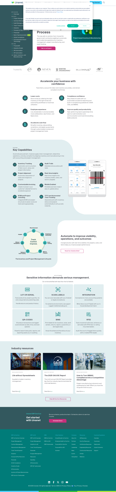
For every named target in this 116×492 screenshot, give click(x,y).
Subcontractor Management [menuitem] (18, 447)
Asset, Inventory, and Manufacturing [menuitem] (20, 56)
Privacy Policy (60, 12)
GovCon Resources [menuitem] (85, 441)
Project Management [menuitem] (20, 18)
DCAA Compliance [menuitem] (19, 37)
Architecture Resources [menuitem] (85, 444)
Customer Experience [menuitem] (99, 435)
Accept (72, 25)
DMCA (58, 486)
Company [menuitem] (74, 435)
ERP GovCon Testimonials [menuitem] (17, 475)
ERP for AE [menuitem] (33, 435)
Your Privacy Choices (80, 486)
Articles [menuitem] (82, 453)
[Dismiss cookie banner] (89, 6)
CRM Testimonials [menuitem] (48, 444)
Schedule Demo (58, 420)
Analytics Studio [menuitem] (18, 48)
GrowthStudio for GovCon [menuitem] (62, 438)
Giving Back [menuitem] (75, 456)
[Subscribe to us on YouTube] (67, 482)
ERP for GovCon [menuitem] (15, 435)
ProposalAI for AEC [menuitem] (60, 447)
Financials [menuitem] (16, 32)
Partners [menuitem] (74, 441)
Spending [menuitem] (32, 459)
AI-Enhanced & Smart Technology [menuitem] (20, 40)
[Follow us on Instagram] (62, 482)
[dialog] (58, 16)
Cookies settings (61, 25)
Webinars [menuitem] (82, 456)
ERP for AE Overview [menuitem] (35, 438)
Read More (15, 391)
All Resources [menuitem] (83, 438)
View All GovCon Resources (58, 399)
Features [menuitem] (13, 16)
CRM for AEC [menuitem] (47, 441)
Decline (84, 25)
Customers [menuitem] (97, 441)
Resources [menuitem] (33, 456)
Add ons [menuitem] (13, 43)
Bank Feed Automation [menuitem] (20, 35)
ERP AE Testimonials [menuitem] (35, 466)
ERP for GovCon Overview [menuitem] (17, 438)
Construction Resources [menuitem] (86, 450)
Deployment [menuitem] (97, 444)
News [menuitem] (73, 450)
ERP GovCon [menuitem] (14, 12)
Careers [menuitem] (74, 444)
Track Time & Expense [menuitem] (20, 25)
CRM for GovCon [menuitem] (48, 438)
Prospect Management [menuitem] (36, 453)
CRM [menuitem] (45, 435)
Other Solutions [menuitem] (59, 435)
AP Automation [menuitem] (18, 53)
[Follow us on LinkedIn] (49, 482)
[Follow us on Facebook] (53, 482)
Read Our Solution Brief (72, 251)
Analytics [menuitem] (16, 28)
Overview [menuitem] (16, 14)
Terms (53, 486)
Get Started (96, 2)
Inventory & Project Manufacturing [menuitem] (19, 472)
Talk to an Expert (46, 48)
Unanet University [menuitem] (98, 447)
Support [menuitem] (96, 450)
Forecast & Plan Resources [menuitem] (21, 30)
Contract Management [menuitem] (20, 20)
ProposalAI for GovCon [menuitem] (61, 444)
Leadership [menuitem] (74, 447)
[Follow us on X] (58, 482)
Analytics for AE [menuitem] (34, 444)
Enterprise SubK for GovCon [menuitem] (62, 441)
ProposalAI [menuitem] (17, 45)
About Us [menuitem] (74, 438)
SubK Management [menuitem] (19, 23)
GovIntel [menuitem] (57, 450)
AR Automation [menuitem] (18, 50)
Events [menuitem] (73, 453)
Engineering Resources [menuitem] (85, 447)
